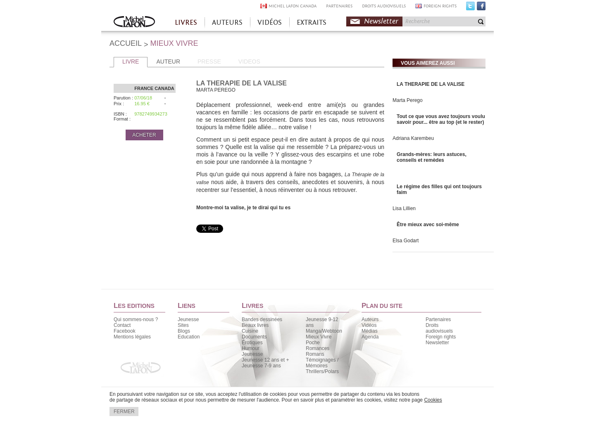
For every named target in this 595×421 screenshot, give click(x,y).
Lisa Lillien (404, 208)
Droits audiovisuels (439, 328)
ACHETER (144, 135)
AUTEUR (168, 61)
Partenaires (438, 319)
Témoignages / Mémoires (322, 363)
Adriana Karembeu (413, 138)
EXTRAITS (311, 22)
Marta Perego (408, 100)
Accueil (134, 22)
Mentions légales (132, 337)
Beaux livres (255, 325)
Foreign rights (441, 337)
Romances (317, 348)
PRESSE (209, 61)
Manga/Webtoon (324, 331)
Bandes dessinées (262, 319)
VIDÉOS (269, 22)
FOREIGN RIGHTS (440, 6)
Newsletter (381, 21)
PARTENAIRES (339, 6)
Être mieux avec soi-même (428, 224)
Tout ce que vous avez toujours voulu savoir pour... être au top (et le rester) (441, 119)
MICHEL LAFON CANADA (293, 6)
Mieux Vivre (318, 337)
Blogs (184, 331)
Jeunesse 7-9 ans (261, 366)
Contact (122, 325)
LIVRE (130, 61)
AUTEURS (227, 22)
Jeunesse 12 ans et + (265, 360)
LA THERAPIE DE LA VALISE (430, 84)
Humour (250, 348)
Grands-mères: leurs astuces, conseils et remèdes (431, 157)
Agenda (370, 337)
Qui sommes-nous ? (136, 319)
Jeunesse (188, 319)
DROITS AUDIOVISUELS (384, 6)
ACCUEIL (125, 43)
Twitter (470, 8)
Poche (313, 342)
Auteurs (370, 319)
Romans (315, 354)
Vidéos (369, 325)
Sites (183, 325)
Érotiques (252, 342)
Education (189, 337)
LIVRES (186, 22)
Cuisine (250, 331)
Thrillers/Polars (322, 371)
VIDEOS (249, 61)
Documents (254, 337)
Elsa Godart (406, 241)
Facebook (481, 8)
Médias (370, 331)
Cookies (433, 400)
